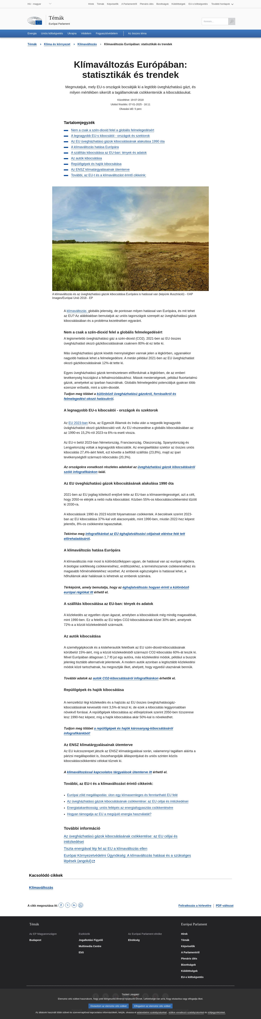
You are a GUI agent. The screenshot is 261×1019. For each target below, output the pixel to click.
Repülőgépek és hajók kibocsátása (96, 164)
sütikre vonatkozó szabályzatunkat (186, 1015)
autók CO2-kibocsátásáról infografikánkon (125, 678)
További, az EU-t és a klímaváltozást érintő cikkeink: (108, 175)
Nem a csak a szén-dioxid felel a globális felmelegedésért (112, 130)
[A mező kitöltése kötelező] (218, 21)
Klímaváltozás (41, 888)
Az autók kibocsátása (86, 158)
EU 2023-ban (78, 423)
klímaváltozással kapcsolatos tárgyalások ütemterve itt (109, 772)
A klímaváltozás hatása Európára (95, 147)
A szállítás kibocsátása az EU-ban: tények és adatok (109, 152)
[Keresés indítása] (231, 21)
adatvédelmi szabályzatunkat (152, 1015)
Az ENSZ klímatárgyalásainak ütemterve (100, 169)
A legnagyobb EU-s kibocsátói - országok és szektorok (110, 136)
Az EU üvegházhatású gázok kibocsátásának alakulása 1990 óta (118, 141)
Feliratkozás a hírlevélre (195, 905)
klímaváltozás (77, 311)
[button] (222, 4)
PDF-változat (224, 905)
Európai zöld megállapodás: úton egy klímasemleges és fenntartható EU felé (122, 795)
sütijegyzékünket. (216, 1015)
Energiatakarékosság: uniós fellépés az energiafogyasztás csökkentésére (120, 808)
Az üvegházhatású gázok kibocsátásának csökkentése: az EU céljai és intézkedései (127, 801)
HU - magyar (34, 4)
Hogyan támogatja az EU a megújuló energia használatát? (109, 814)
